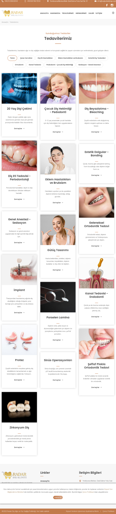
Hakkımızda (55, 13)
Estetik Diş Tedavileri (97, 58)
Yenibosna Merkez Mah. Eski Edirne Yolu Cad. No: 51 (69, 1)
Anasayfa (44, 13)
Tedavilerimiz (68, 13)
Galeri (91, 13)
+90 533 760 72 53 (33, 1)
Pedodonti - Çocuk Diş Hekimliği (59, 65)
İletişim (99, 13)
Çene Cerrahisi (26, 58)
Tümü (12, 58)
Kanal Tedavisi (35, 65)
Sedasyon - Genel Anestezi (89, 65)
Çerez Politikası (88, 492)
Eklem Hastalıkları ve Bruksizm (70, 58)
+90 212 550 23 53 (11, 1)
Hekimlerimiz (81, 13)
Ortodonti (19, 65)
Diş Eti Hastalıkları (45, 58)
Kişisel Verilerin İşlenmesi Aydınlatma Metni (82, 511)
